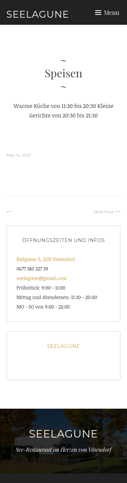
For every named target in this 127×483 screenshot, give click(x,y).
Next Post (103, 211)
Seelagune (37, 14)
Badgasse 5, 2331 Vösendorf (46, 259)
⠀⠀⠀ (18, 211)
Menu (112, 12)
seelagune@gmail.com (42, 278)
